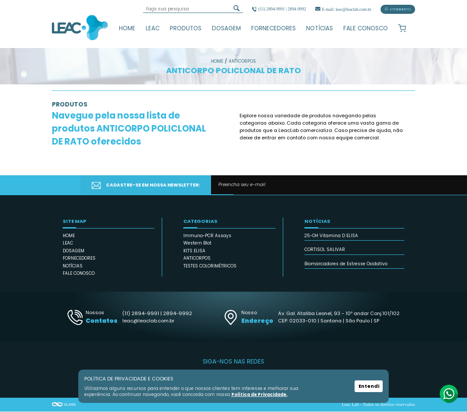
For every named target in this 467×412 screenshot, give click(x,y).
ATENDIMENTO (398, 9)
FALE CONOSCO (365, 28)
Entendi (368, 386)
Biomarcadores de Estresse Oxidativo (345, 264)
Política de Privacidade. (259, 394)
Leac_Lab (80, 27)
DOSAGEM (226, 28)
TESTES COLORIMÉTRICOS (210, 266)
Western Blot (197, 244)
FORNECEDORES (273, 28)
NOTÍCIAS (319, 28)
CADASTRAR (380, 185)
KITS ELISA (194, 251)
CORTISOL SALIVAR (324, 250)
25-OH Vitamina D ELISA (331, 236)
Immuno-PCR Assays (207, 236)
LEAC (153, 28)
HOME (127, 28)
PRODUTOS (186, 28)
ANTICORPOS (197, 259)
